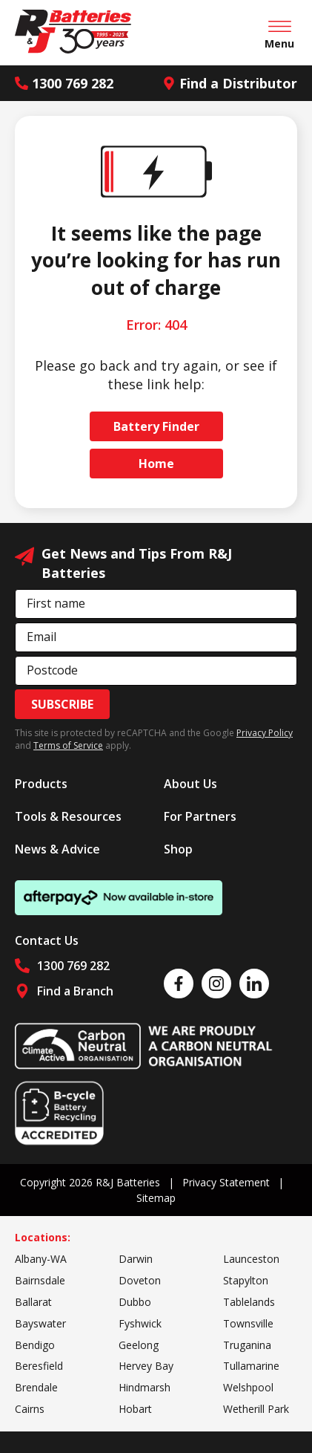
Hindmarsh (144, 1387)
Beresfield (39, 1366)
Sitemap (156, 1198)
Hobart (135, 1409)
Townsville (248, 1323)
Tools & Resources (68, 816)
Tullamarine (251, 1366)
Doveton (140, 1280)
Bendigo (35, 1345)
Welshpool (248, 1387)
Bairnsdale (40, 1280)
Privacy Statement (226, 1182)
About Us (190, 784)
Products (41, 784)
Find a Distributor (229, 83)
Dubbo (135, 1302)
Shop (178, 849)
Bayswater (40, 1323)
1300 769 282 (64, 83)
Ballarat (33, 1302)
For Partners (200, 816)
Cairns (29, 1409)
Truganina (247, 1345)
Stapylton (245, 1280)
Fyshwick (140, 1323)
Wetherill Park (256, 1409)
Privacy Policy (264, 732)
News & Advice (57, 849)
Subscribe (62, 704)
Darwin (136, 1259)
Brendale (36, 1387)
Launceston (251, 1259)
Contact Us (47, 940)
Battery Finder (156, 426)
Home (156, 463)
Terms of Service (68, 745)
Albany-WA (41, 1259)
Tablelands (249, 1302)
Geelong (139, 1345)
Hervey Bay (146, 1366)
